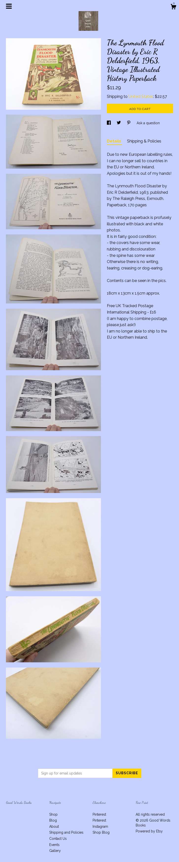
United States (141, 96)
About (54, 826)
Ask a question (148, 123)
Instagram (100, 826)
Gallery (55, 851)
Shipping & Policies (144, 141)
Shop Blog (101, 832)
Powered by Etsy (149, 831)
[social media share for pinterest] (129, 123)
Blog (53, 820)
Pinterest (99, 814)
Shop (53, 814)
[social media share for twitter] (119, 123)
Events (54, 845)
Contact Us (58, 839)
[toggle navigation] (9, 6)
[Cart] (173, 7)
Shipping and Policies (66, 832)
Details (114, 141)
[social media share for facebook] (109, 123)
